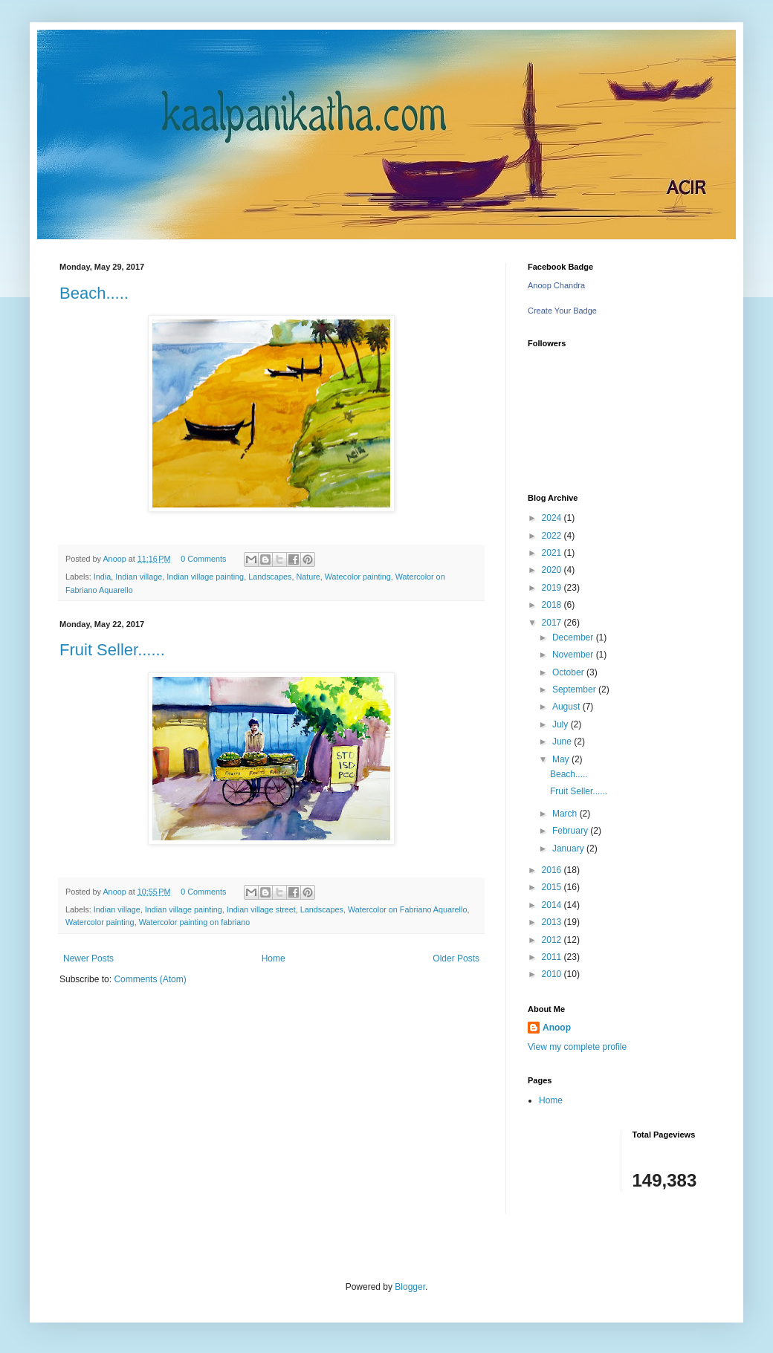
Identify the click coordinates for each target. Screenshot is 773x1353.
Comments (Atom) (150, 979)
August (567, 706)
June (563, 741)
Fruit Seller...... (112, 649)
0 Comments (203, 558)
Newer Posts (88, 958)
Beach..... (94, 293)
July (561, 724)
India (102, 576)
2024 (553, 518)
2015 (553, 887)
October (569, 672)
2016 (553, 870)
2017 (553, 622)
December (574, 637)
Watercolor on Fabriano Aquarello (407, 909)
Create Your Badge (562, 310)
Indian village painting (205, 576)
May (562, 759)
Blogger (410, 1287)
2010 (553, 974)
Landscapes (269, 576)
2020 (553, 570)
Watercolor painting (100, 922)
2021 (553, 553)
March (566, 813)
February (571, 830)
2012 (553, 940)
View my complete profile (577, 1047)
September (575, 689)
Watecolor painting (358, 576)
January (569, 848)
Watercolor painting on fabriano (194, 922)
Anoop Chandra (556, 285)
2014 (553, 905)
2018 (553, 605)
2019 (553, 588)
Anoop (557, 1027)
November (574, 654)
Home (273, 958)
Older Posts (456, 958)
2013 (553, 922)
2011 (553, 957)
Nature (308, 576)
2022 (553, 536)
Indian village (138, 576)
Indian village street (261, 909)
